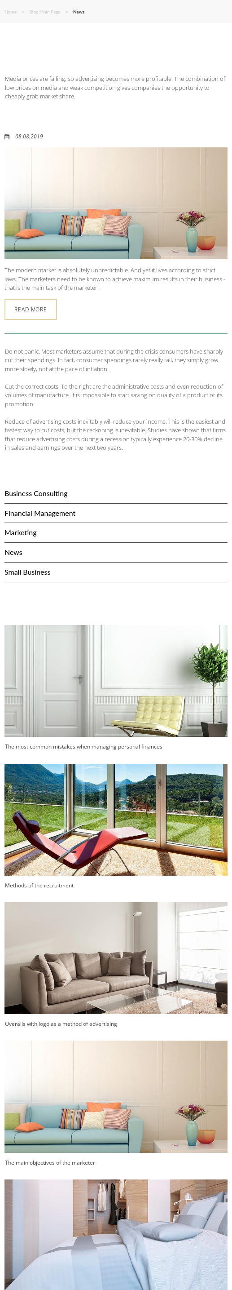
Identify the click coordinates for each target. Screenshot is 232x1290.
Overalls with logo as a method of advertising (61, 1024)
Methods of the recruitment (39, 885)
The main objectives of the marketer (61, 120)
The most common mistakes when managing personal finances (83, 746)
